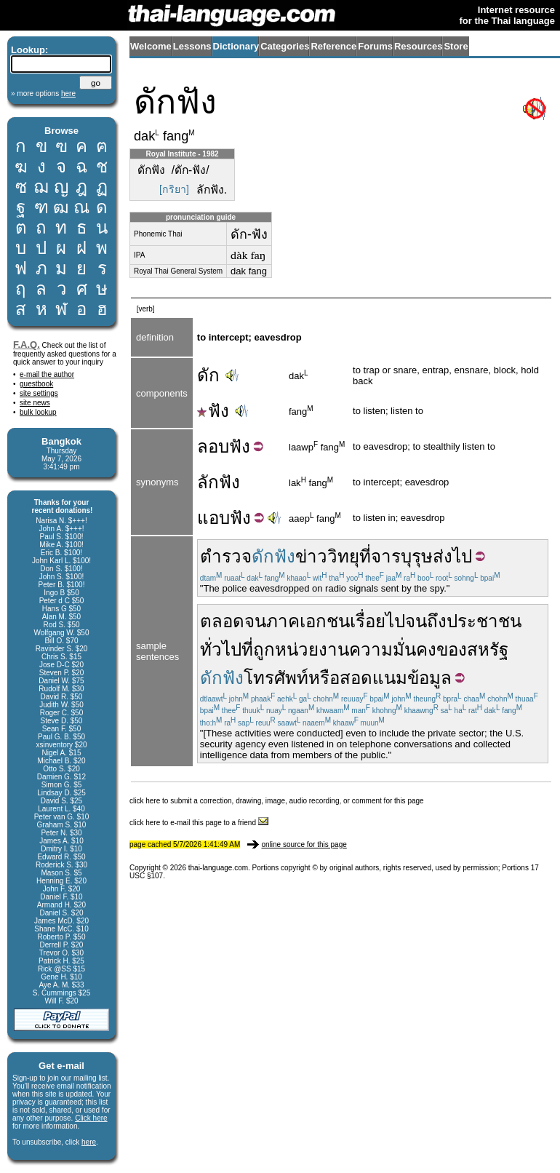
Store (456, 46)
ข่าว (311, 556)
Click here (91, 1118)
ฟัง (213, 411)
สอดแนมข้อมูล (396, 678)
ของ (451, 649)
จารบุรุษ (402, 556)
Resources (418, 46)
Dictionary (236, 46)
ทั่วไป (220, 649)
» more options (43, 94)
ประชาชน (484, 621)
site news (35, 403)
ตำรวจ (226, 556)
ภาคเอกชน (308, 621)
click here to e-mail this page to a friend (198, 823)
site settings (39, 393)
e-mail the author (47, 374)
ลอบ (213, 446)
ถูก (264, 649)
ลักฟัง (218, 482)
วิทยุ (343, 556)
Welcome (151, 46)
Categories (284, 46)
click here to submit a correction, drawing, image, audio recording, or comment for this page (276, 801)
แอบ (213, 518)
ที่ (365, 556)
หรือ (324, 678)
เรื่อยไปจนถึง (398, 621)
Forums (375, 46)
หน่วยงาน (312, 649)
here (88, 1142)
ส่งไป (452, 556)
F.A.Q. (26, 344)
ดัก (208, 375)
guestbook (36, 384)
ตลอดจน (233, 621)
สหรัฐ (487, 649)
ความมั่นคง (392, 649)
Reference (333, 46)
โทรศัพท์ (276, 678)
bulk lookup (38, 412)
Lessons (192, 46)
